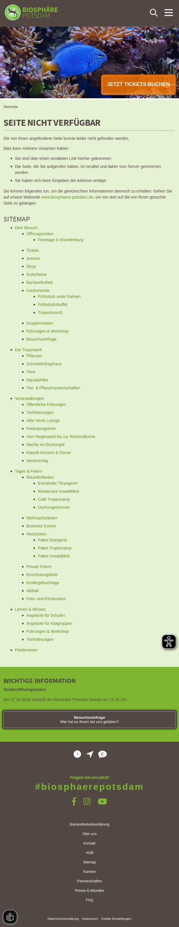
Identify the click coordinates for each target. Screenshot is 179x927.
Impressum (90, 918)
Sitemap (89, 862)
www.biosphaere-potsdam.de (67, 197)
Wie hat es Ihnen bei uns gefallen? (89, 719)
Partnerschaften (89, 881)
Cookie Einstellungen (116, 918)
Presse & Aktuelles (89, 891)
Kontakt (89, 843)
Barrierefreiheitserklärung (89, 824)
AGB (89, 853)
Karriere (89, 872)
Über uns (89, 834)
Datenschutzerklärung (63, 918)
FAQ (89, 900)
